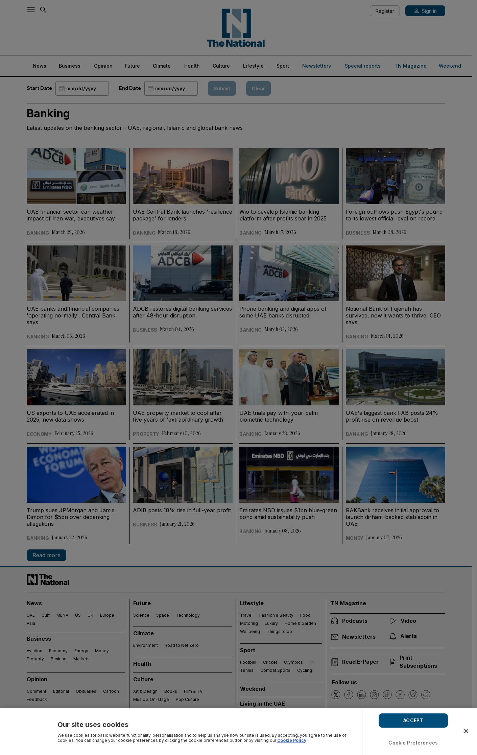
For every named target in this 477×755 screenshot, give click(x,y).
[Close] (466, 731)
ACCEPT (413, 720)
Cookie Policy (291, 740)
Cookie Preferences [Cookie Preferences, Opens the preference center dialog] (413, 743)
